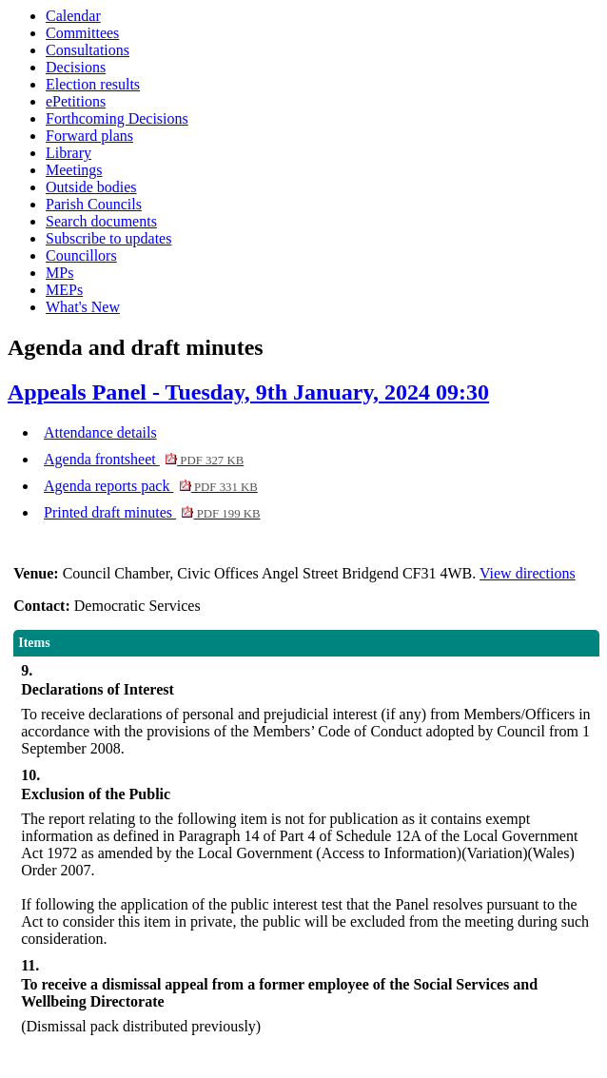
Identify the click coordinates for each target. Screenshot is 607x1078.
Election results (93, 84)
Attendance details (100, 432)
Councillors (81, 255)
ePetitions (76, 101)
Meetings (74, 170)
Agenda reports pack (151, 486)
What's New (83, 307)
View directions (528, 573)
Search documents (101, 221)
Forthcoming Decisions (117, 118)
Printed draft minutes (152, 512)
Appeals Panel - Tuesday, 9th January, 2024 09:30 (248, 392)
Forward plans (89, 135)
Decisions (76, 67)
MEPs (64, 290)
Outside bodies (91, 187)
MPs (59, 273)
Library (68, 153)
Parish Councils (94, 204)
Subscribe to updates (108, 238)
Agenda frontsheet (144, 459)
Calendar (73, 16)
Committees (82, 33)
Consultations (87, 50)
